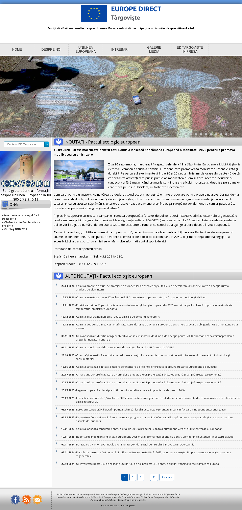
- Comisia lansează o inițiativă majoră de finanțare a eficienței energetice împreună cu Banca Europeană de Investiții (146, 366)
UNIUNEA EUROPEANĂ (85, 49)
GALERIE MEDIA (154, 49)
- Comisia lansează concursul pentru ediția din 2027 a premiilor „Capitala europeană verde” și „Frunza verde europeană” (149, 429)
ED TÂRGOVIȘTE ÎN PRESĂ (190, 49)
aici (164, 241)
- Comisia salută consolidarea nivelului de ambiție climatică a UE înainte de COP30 (125, 347)
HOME (17, 49)
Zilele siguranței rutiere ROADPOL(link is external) (147, 220)
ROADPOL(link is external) (198, 215)
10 (232, 135)
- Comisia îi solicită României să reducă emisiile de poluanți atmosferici (118, 316)
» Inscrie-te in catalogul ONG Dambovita (20, 217)
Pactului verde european (212, 232)
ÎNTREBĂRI (119, 49)
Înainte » (167, 477)
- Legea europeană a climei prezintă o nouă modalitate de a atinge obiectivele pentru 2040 (130, 390)
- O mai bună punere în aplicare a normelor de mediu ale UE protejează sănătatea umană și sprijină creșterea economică (148, 374)
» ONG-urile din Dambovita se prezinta (21, 224)
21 (154, 477)
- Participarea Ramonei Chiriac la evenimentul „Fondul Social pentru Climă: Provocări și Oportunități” (135, 444)
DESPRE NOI (51, 49)
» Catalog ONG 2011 (14, 229)
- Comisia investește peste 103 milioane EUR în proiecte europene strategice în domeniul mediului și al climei (141, 297)
